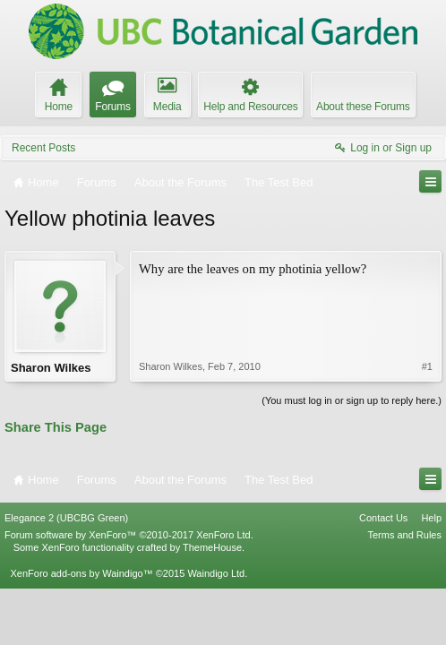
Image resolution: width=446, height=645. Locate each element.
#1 (427, 366)
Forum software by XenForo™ (128, 534)
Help (431, 517)
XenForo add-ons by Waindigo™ (81, 573)
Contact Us (383, 517)
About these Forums (362, 106)
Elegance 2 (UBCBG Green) (66, 517)
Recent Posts (43, 148)
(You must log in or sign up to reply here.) (352, 400)
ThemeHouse (212, 547)
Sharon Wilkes (50, 367)
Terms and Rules (404, 534)
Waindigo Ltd (215, 573)
